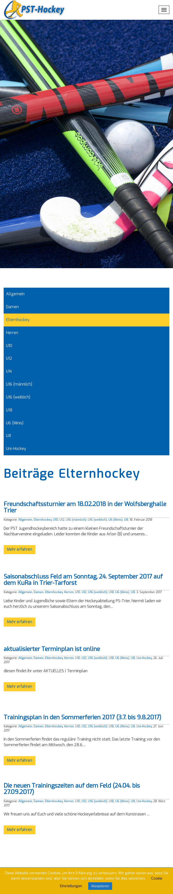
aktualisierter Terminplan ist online (52, 649)
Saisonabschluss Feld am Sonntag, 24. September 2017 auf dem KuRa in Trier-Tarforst (83, 580)
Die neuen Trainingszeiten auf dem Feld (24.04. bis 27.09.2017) (72, 789)
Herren (12, 332)
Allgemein (15, 293)
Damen (12, 306)
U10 (9, 345)
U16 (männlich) (19, 384)
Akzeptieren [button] (100, 886)
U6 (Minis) (14, 423)
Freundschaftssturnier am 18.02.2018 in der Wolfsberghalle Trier (85, 507)
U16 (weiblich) (18, 397)
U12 (9, 358)
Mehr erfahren (19, 549)
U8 (8, 435)
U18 (9, 410)
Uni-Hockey (16, 448)
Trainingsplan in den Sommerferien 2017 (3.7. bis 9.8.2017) (82, 717)
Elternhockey (17, 319)
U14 (9, 371)
